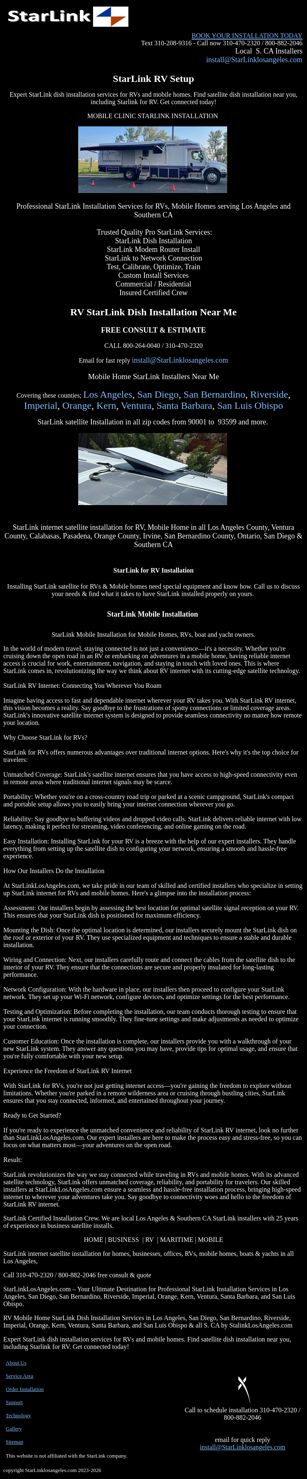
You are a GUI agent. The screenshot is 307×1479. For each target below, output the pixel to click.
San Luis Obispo (250, 405)
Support (14, 1402)
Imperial (40, 405)
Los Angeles (107, 394)
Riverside (269, 394)
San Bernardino (214, 394)
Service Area (19, 1376)
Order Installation (25, 1389)
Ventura (136, 405)
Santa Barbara (184, 405)
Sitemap (14, 1442)
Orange (77, 405)
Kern (106, 405)
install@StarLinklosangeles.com (254, 60)
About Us (16, 1363)
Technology (18, 1415)
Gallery (14, 1428)
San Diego (158, 394)
